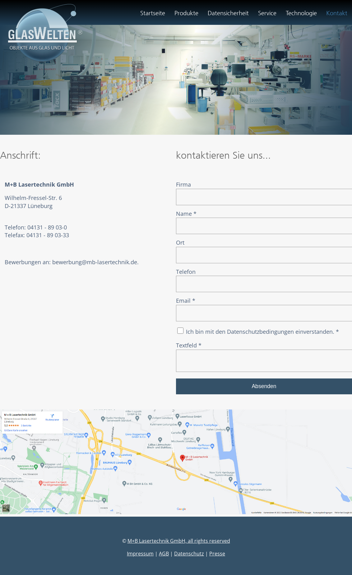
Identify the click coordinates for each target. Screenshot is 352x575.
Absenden (264, 389)
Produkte (186, 13)
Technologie (301, 13)
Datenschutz (189, 556)
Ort (180, 242)
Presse (217, 556)
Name (186, 213)
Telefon (186, 271)
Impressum (140, 556)
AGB (164, 556)
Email (185, 300)
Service (267, 13)
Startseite (152, 13)
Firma (183, 184)
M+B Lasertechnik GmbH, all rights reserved (178, 543)
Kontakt (336, 13)
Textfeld (188, 345)
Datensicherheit (228, 13)
